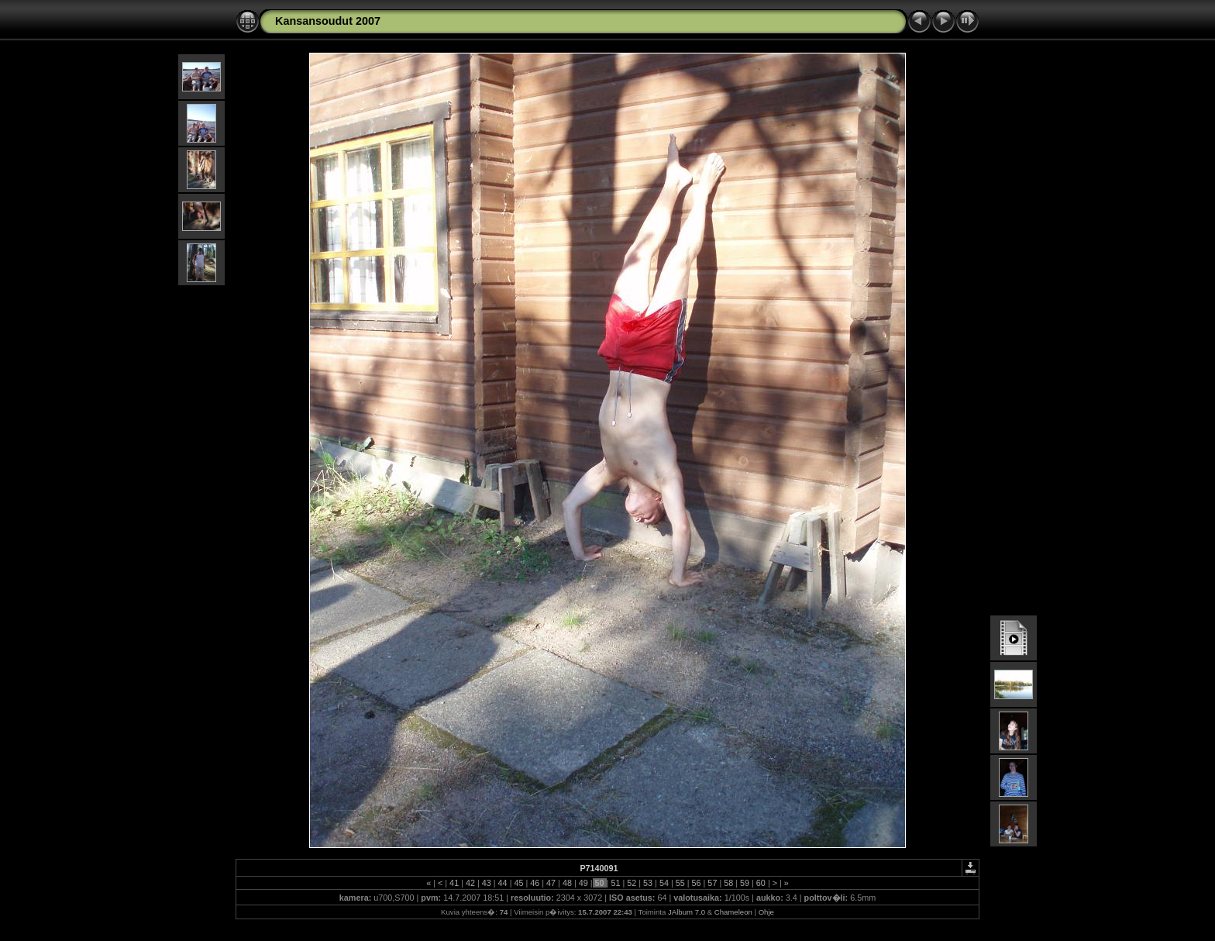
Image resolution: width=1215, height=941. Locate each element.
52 (631, 883)
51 (615, 883)
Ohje (766, 912)
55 (680, 883)
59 (745, 883)
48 (567, 883)
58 (728, 883)
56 (697, 883)
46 (535, 883)
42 (470, 883)
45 (518, 883)
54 (664, 883)
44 (503, 883)
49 (583, 883)
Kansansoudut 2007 (327, 21)
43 (487, 883)
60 (761, 883)
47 (551, 883)
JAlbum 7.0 (686, 912)
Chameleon (733, 912)
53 (648, 883)
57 (712, 883)
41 (454, 883)
